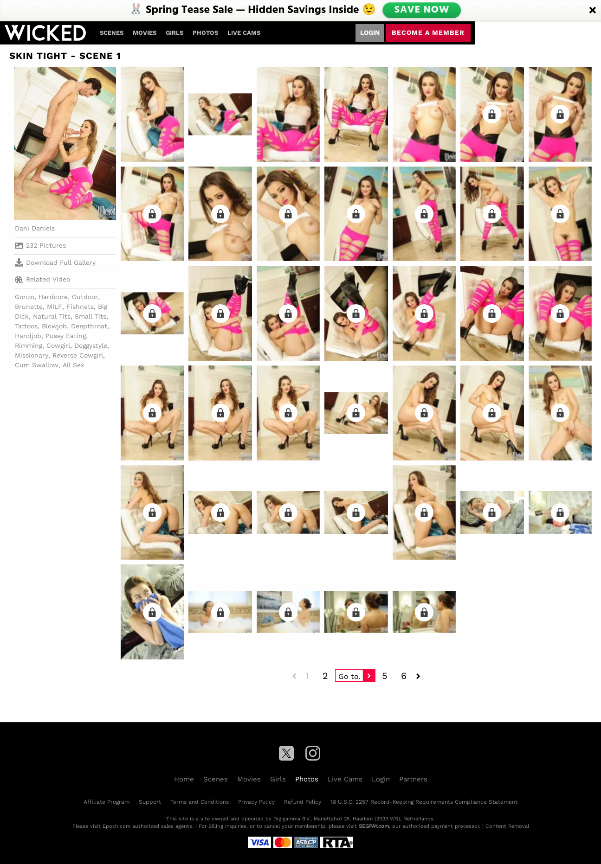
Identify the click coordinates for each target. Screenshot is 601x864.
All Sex (73, 365)
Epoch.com (116, 826)
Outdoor (85, 297)
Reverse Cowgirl (77, 355)
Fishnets (80, 306)
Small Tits (90, 316)
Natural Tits (52, 316)
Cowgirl (58, 345)
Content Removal (507, 826)
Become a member (428, 32)
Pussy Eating (65, 335)
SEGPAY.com (374, 826)
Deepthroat (89, 326)
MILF (54, 306)
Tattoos (26, 326)
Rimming (28, 345)
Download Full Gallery (55, 262)
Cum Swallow (36, 365)
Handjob (28, 335)
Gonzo (24, 297)
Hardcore (53, 297)
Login (370, 32)
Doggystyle (90, 345)
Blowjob (54, 326)
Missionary (31, 355)
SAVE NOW (421, 10)
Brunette (29, 306)
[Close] (592, 11)
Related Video (42, 279)
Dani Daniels (35, 228)
